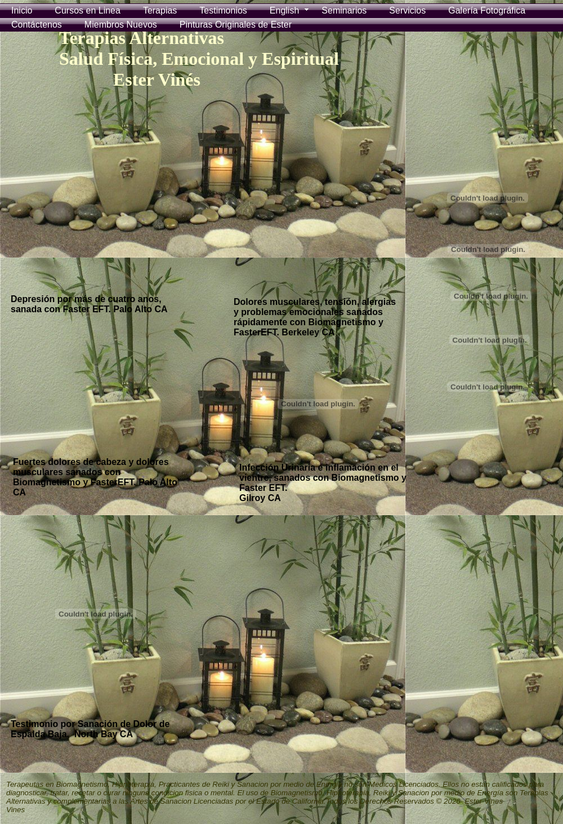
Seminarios (344, 10)
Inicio (21, 10)
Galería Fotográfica (486, 10)
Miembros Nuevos (120, 24)
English (284, 10)
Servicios (407, 10)
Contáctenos (36, 24)
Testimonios (223, 10)
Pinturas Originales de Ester (236, 24)
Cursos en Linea (87, 10)
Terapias (160, 10)
